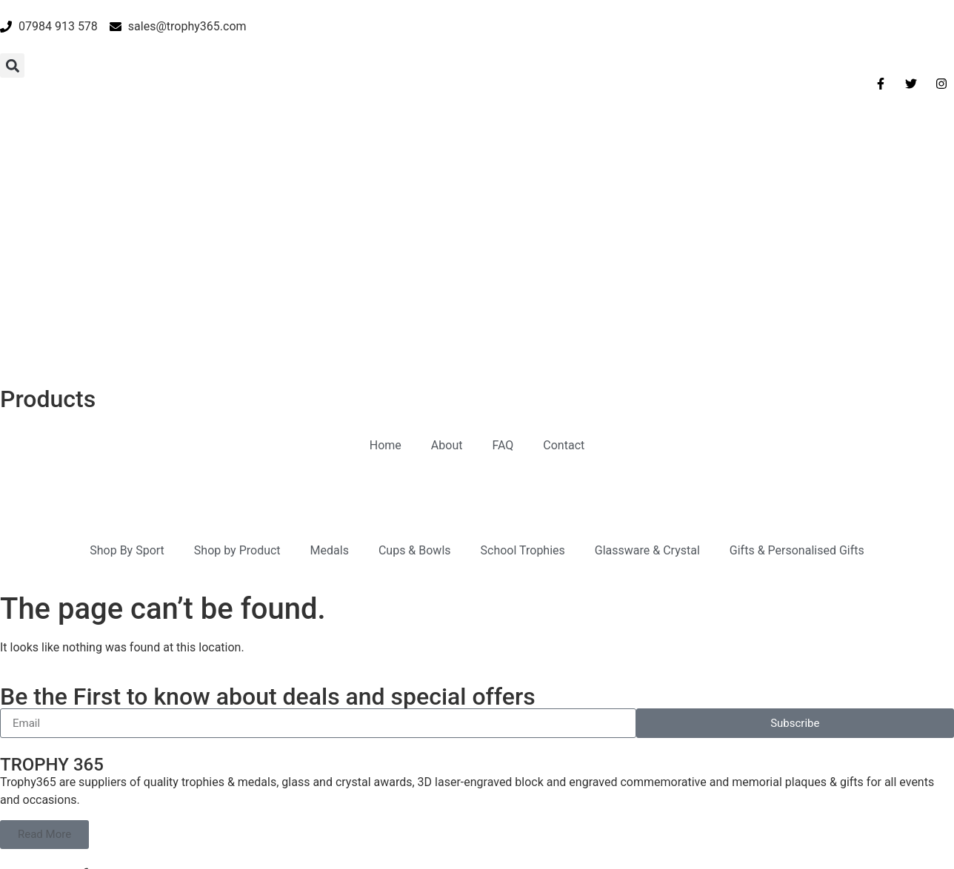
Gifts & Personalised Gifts (797, 365)
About (447, 260)
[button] (12, 65)
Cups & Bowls (414, 365)
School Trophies (523, 365)
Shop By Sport (127, 365)
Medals (329, 365)
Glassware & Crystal (647, 365)
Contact (563, 260)
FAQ (502, 260)
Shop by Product (237, 365)
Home (385, 260)
